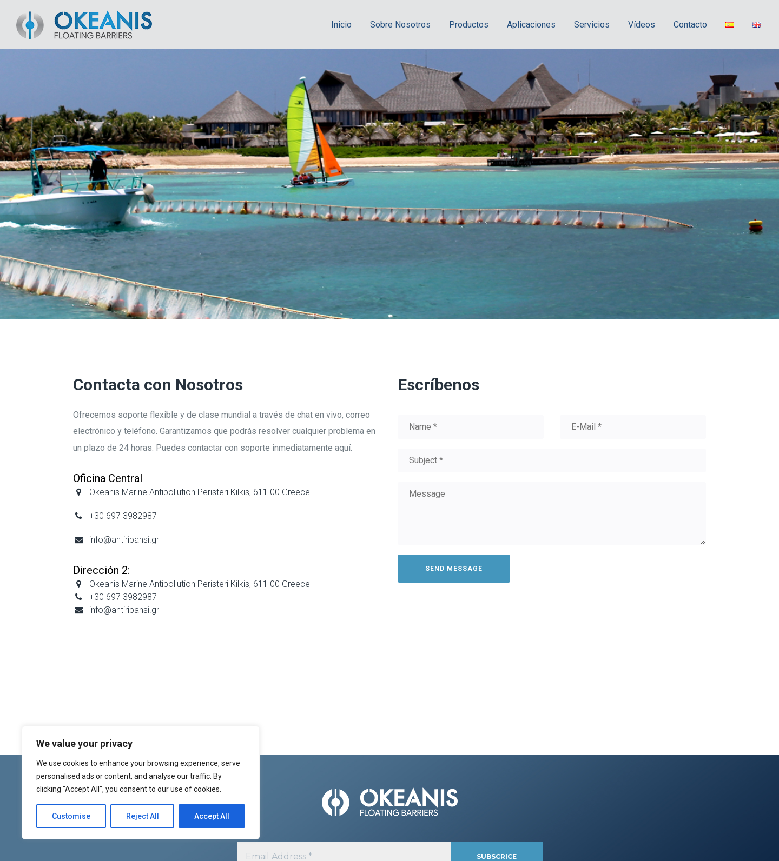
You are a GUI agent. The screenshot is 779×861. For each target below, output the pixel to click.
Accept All (211, 816)
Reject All (142, 816)
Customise (71, 816)
